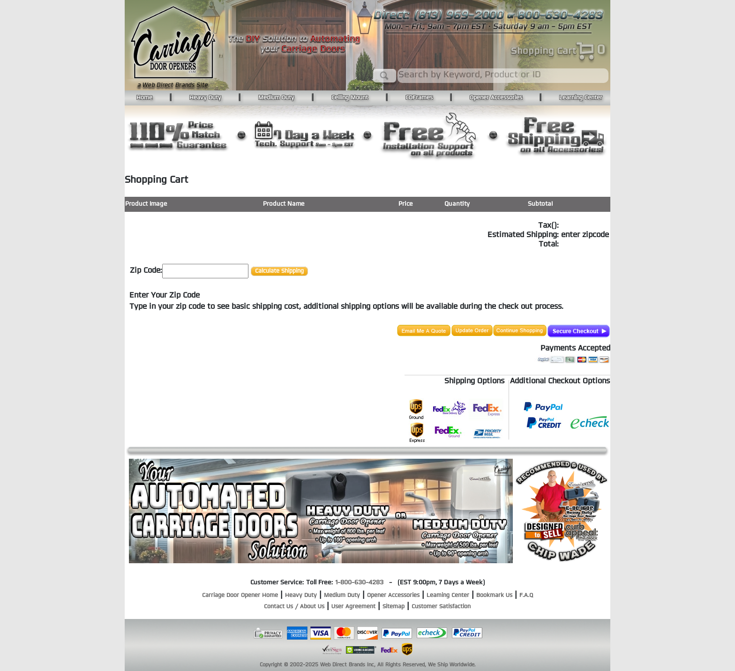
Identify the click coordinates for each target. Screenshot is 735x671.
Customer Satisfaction (441, 607)
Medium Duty (276, 98)
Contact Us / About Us (294, 607)
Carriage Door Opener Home (240, 595)
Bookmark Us (494, 595)
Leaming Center (448, 595)
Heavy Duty (205, 98)
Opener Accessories (496, 98)
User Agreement (353, 607)
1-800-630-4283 (359, 583)
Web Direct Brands (342, 665)
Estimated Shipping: (523, 235)
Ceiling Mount (349, 98)
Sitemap (393, 607)
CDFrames (419, 98)
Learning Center (580, 98)
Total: (549, 244)
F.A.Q (526, 595)
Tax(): (548, 226)
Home (144, 98)
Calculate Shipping (279, 271)
